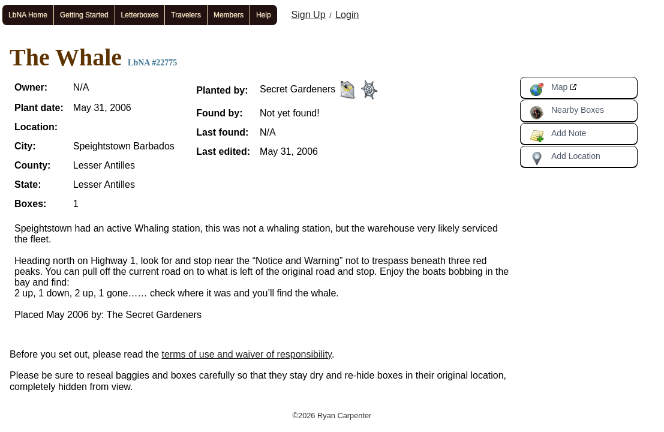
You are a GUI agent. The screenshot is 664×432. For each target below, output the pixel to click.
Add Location (565, 158)
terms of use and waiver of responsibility (247, 354)
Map (548, 89)
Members (229, 15)
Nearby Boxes (567, 112)
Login (347, 15)
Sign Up (309, 15)
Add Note (558, 135)
